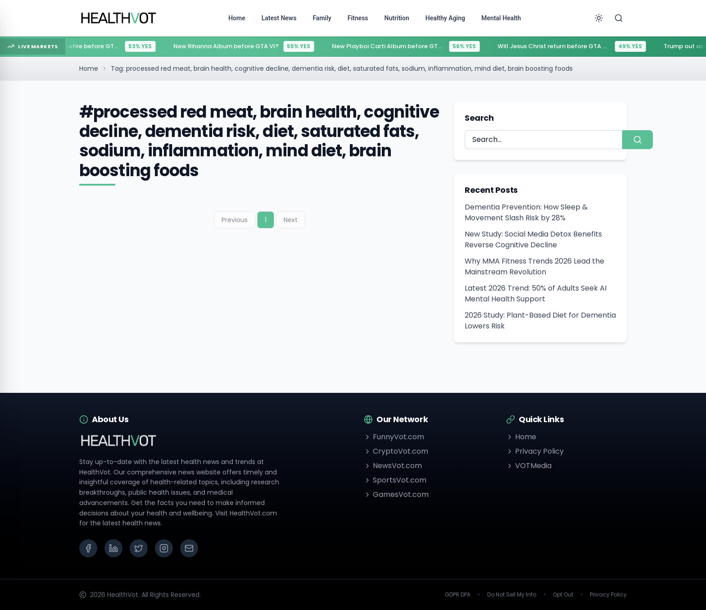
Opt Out (563, 594)
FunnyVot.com (394, 437)
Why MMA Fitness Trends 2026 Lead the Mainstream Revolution (534, 266)
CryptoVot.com (396, 451)
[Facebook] (88, 548)
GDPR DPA (458, 594)
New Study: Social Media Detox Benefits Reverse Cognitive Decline (533, 239)
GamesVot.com (396, 494)
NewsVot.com (393, 465)
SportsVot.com (395, 480)
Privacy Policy (535, 451)
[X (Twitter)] (139, 548)
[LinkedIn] (113, 548)
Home (88, 68)
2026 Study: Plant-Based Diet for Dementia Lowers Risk (540, 320)
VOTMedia (529, 465)
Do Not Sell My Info (511, 594)
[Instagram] (164, 548)
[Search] (619, 18)
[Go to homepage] (118, 18)
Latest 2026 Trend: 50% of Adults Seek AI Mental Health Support (535, 293)
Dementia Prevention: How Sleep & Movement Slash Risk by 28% (526, 212)
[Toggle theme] (599, 18)
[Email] (189, 548)
